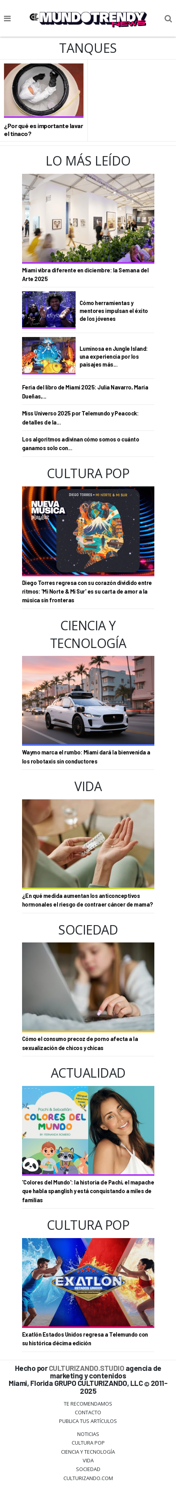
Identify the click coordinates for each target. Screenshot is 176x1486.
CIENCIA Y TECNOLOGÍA (88, 1451)
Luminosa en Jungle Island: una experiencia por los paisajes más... (114, 356)
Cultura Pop (88, 1442)
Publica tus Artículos (88, 1421)
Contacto (88, 1412)
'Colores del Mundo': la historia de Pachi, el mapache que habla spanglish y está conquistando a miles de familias (88, 1191)
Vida (88, 1460)
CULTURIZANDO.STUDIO (86, 1367)
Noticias (88, 1434)
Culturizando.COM (88, 1478)
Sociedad (88, 1469)
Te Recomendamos (88, 1403)
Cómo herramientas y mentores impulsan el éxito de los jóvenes (114, 311)
